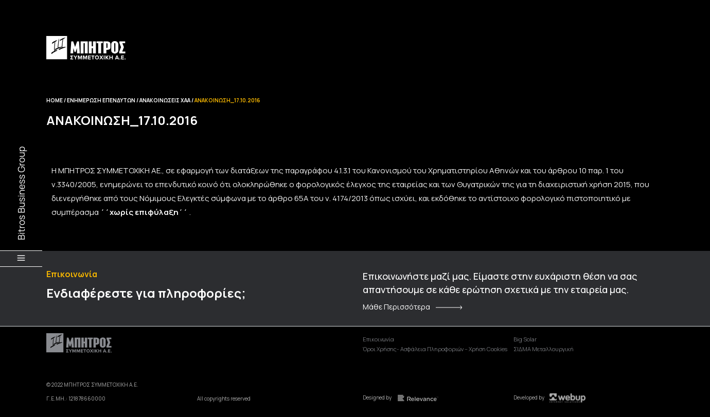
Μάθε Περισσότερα (396, 307)
